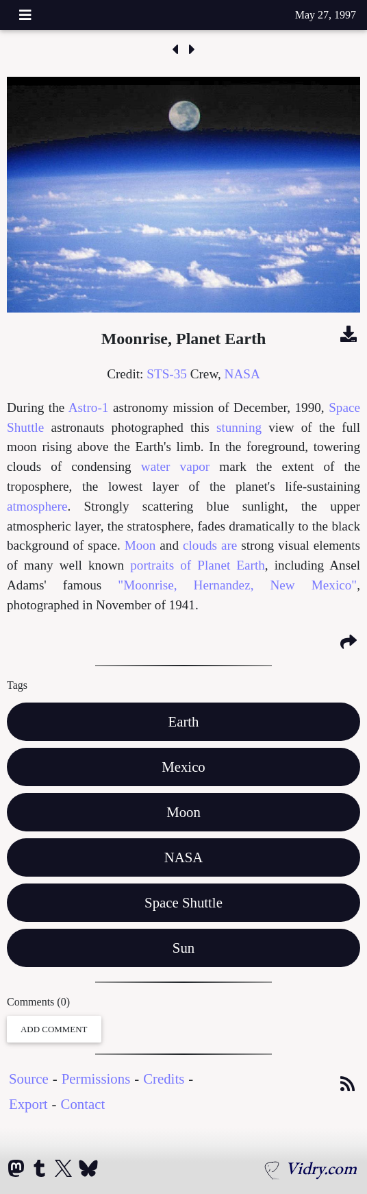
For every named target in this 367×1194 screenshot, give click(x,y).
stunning (239, 427)
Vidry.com (321, 1168)
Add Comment (54, 1029)
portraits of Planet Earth (197, 565)
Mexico (183, 767)
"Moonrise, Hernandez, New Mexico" (237, 585)
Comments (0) (38, 1002)
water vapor (175, 466)
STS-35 (167, 374)
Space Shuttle (183, 902)
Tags (17, 685)
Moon (140, 545)
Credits (163, 1078)
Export (28, 1104)
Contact (83, 1104)
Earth (183, 721)
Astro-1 (88, 407)
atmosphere (37, 506)
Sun (183, 947)
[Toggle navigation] (25, 15)
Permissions (96, 1078)
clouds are (210, 545)
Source (29, 1078)
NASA (242, 374)
